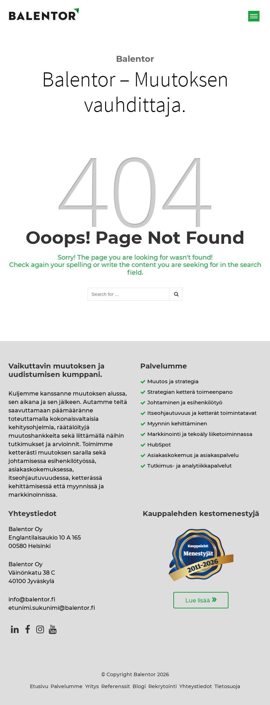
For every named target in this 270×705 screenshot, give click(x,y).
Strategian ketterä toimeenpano (190, 392)
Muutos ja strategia (173, 381)
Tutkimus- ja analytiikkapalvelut (189, 466)
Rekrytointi (162, 686)
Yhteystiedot (195, 686)
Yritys (92, 686)
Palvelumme (67, 686)
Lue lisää (201, 600)
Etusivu (39, 686)
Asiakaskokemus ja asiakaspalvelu (193, 455)
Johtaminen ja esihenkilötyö (185, 402)
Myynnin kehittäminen (177, 423)
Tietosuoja (227, 686)
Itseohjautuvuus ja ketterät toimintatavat (202, 413)
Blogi (139, 686)
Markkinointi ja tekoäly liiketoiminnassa (199, 434)
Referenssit (115, 686)
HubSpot (159, 445)
